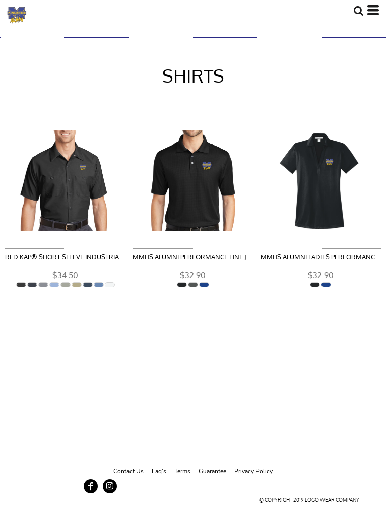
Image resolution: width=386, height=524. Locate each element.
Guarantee (212, 471)
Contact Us (128, 471)
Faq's (159, 471)
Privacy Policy (253, 471)
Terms (182, 471)
